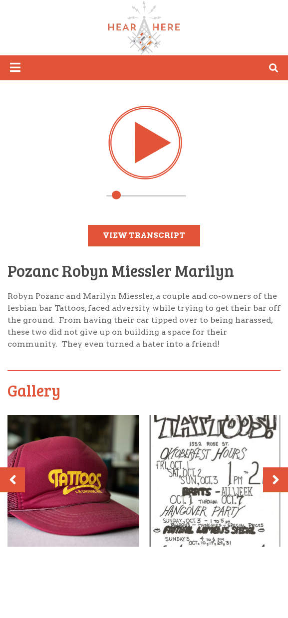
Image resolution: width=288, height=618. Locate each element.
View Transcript (144, 235)
